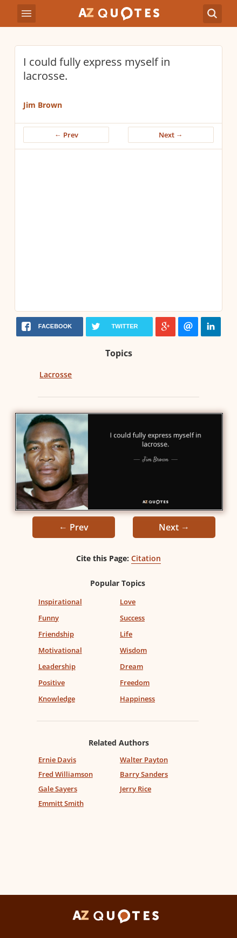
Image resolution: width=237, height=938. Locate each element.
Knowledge (56, 699)
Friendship (56, 634)
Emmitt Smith (61, 803)
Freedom (135, 682)
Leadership (57, 666)
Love (128, 601)
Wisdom (133, 650)
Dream (131, 666)
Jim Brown (42, 105)
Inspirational (60, 601)
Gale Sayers (57, 789)
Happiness (137, 699)
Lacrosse (55, 374)
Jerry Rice (135, 789)
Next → (171, 135)
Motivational (60, 650)
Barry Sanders (144, 774)
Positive (51, 682)
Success (132, 618)
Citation (146, 558)
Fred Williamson (65, 774)
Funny (48, 618)
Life (126, 634)
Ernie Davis (57, 759)
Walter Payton (144, 759)
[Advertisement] (118, 230)
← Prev (66, 135)
